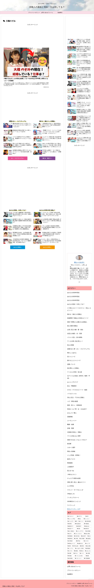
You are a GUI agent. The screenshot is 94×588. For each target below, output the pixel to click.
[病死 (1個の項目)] (80, 529)
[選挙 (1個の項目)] (88, 556)
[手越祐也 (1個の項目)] (88, 524)
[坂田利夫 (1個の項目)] (70, 539)
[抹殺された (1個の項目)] (80, 543)
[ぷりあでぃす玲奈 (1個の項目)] (80, 548)
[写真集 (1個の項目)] (70, 556)
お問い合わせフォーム (73, 566)
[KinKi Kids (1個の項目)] (77, 536)
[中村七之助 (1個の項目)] (75, 546)
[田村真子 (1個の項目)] (80, 526)
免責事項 (70, 574)
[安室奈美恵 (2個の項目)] (88, 521)
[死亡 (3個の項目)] (88, 516)
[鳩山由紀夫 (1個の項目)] (78, 524)
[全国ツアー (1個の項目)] (71, 529)
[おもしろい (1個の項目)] (88, 551)
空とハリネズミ (79, 262)
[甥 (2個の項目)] (76, 521)
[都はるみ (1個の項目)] (88, 526)
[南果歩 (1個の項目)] (76, 551)
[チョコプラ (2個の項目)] (70, 521)
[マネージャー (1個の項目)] (78, 558)
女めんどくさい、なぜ (73, 509)
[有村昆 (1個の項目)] (70, 524)
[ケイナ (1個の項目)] (82, 553)
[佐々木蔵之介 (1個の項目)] (71, 531)
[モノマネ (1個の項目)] (88, 543)
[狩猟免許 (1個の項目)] (88, 548)
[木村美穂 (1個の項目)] (70, 558)
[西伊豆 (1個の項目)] (82, 546)
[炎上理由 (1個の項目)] (88, 546)
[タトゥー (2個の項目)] (81, 521)
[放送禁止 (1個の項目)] (88, 539)
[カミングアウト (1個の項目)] (80, 531)
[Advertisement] (32, 36)
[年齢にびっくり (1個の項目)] (72, 543)
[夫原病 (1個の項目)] (89, 553)
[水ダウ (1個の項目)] (70, 534)
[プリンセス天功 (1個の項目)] (79, 556)
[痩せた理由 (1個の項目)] (88, 534)
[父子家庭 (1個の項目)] (82, 539)
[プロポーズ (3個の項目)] (71, 516)
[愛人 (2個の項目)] (80, 519)
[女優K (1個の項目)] (70, 553)
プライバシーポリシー (73, 570)
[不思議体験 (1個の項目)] (88, 558)
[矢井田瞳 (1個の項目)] (88, 531)
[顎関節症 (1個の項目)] (70, 536)
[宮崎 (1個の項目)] (69, 546)
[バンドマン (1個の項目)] (70, 548)
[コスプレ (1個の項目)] (70, 551)
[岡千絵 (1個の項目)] (79, 541)
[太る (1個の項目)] (89, 536)
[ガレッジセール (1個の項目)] (78, 534)
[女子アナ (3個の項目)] (81, 516)
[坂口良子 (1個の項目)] (84, 536)
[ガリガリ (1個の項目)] (87, 541)
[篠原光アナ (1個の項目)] (71, 526)
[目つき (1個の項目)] (76, 553)
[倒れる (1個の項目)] (81, 551)
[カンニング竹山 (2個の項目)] (72, 519)
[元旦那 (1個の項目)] (76, 539)
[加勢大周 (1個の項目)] (87, 529)
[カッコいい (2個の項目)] (87, 519)
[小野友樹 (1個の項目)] (71, 541)
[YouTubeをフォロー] (79, 282)
